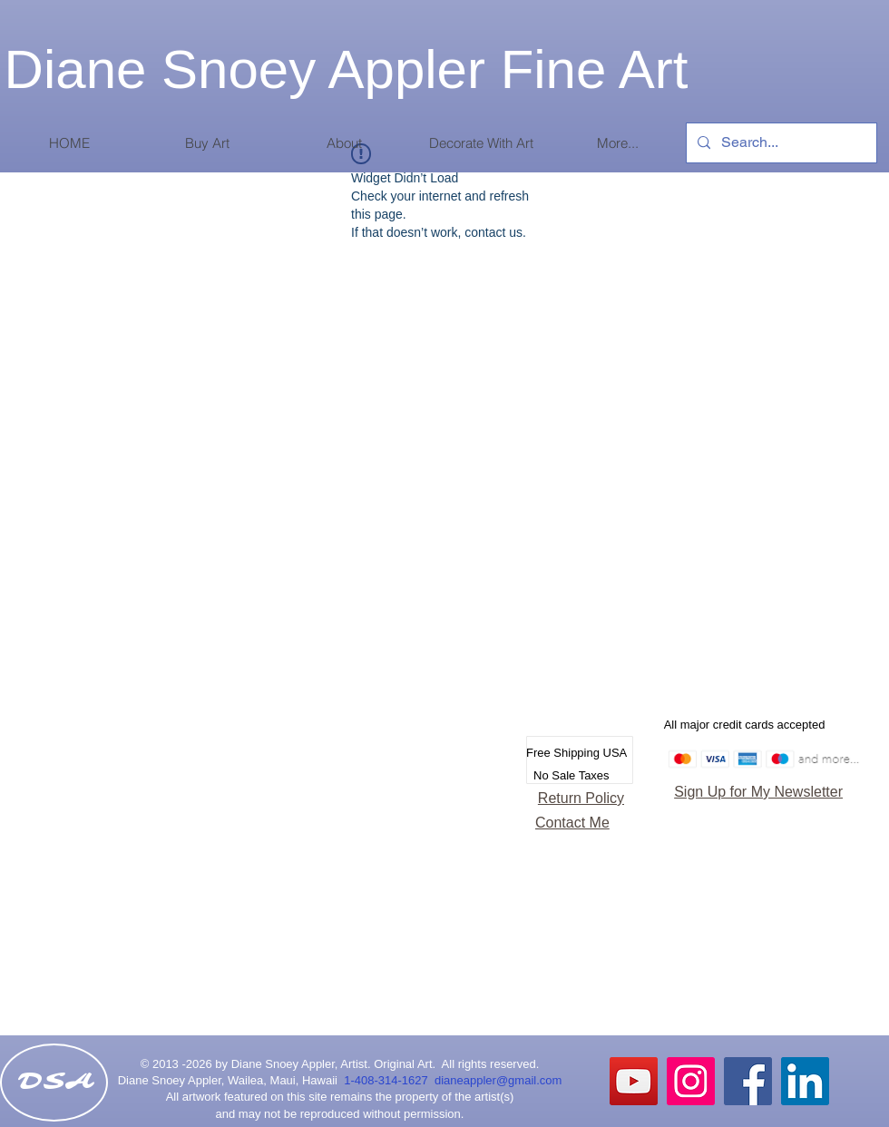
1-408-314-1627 (389, 1080)
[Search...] (779, 142)
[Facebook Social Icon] (748, 1081)
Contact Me (572, 822)
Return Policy (581, 798)
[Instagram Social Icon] (691, 1081)
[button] (206, 142)
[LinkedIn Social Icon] (805, 1081)
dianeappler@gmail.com (498, 1080)
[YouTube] (634, 1081)
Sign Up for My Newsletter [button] (758, 791)
